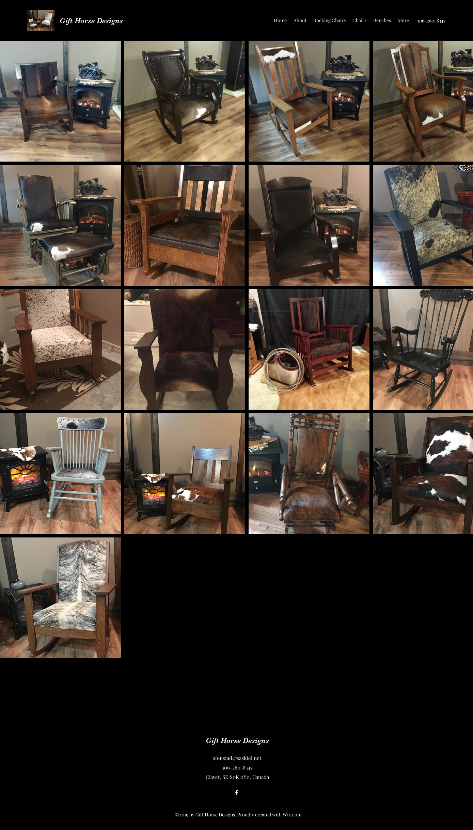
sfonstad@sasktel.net (237, 757)
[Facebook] (236, 792)
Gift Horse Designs (91, 20)
